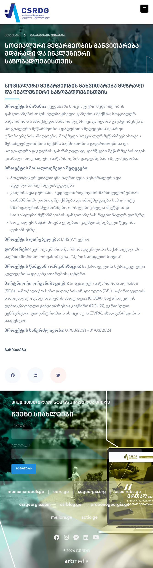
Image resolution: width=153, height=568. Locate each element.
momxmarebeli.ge (26, 492)
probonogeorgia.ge (110, 505)
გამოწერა (24, 468)
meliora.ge (61, 518)
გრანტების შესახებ (47, 35)
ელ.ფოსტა (20, 446)
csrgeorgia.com (35, 505)
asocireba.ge (128, 492)
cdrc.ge (61, 492)
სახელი (18, 426)
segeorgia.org (92, 492)
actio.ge (89, 518)
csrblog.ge (70, 505)
